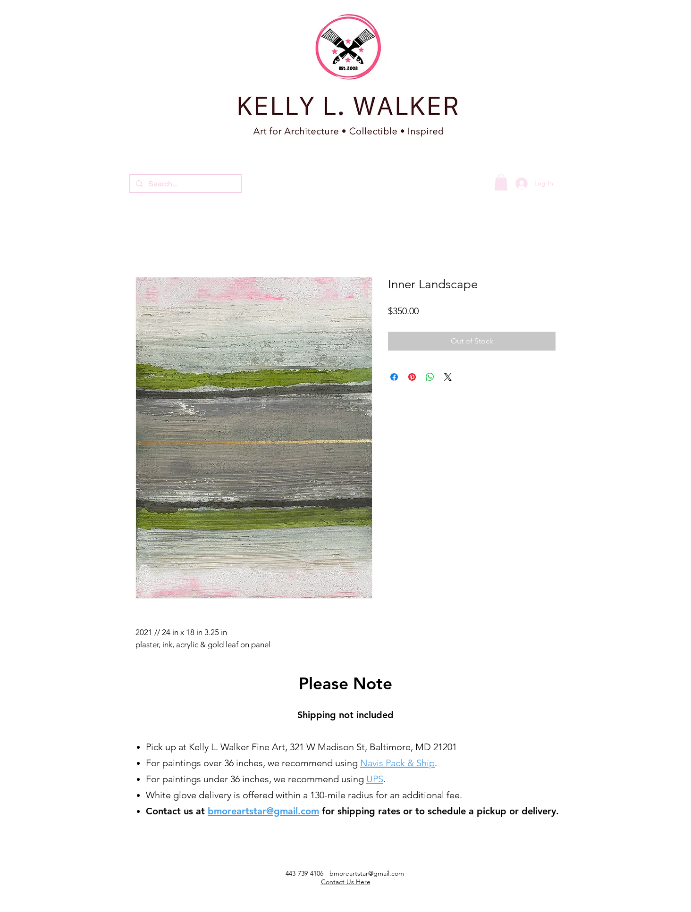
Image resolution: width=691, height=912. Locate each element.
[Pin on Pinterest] (412, 377)
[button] (501, 182)
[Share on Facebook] (394, 377)
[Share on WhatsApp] (430, 377)
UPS (374, 779)
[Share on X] (448, 377)
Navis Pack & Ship (397, 763)
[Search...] (184, 184)
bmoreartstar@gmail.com (263, 811)
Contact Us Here (346, 882)
